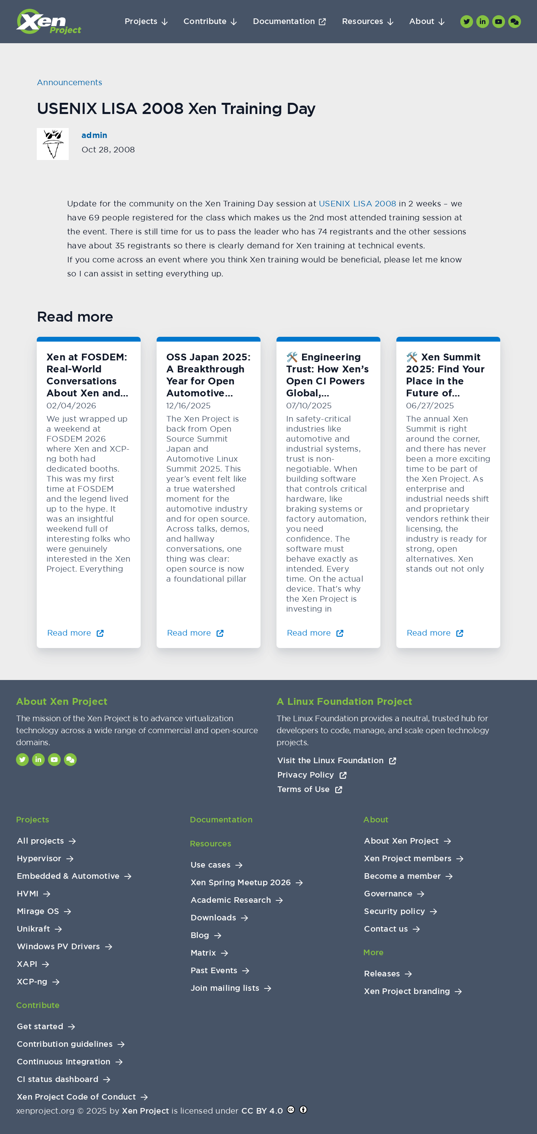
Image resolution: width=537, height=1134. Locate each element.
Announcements (69, 82)
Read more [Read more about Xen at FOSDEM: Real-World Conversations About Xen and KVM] (75, 633)
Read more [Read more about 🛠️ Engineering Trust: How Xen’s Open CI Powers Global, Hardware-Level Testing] (315, 633)
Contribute (205, 21)
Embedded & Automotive (68, 876)
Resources (362, 21)
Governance (388, 894)
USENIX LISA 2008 (357, 203)
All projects (40, 841)
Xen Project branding (407, 991)
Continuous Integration (64, 1062)
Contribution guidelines (65, 1044)
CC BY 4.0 (262, 1111)
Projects (141, 21)
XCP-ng (32, 982)
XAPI (27, 964)
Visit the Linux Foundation (336, 760)
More (373, 952)
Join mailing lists (225, 988)
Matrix (204, 953)
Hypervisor (39, 859)
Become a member (402, 876)
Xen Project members (407, 859)
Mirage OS (38, 911)
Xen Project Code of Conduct (76, 1097)
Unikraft (33, 929)
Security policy (394, 911)
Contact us (386, 929)
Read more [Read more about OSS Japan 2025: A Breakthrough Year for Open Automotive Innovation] (195, 633)
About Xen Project (401, 841)
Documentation (284, 21)
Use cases (211, 865)
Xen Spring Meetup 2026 (241, 883)
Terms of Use (309, 789)
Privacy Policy (312, 775)
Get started (40, 1027)
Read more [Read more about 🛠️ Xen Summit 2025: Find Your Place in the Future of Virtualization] (435, 633)
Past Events (214, 971)
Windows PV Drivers (58, 947)
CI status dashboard (57, 1079)
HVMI (27, 894)
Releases (382, 974)
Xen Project (145, 1111)
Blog (200, 935)
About (421, 21)
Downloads (213, 918)
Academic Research (231, 900)
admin (94, 135)
